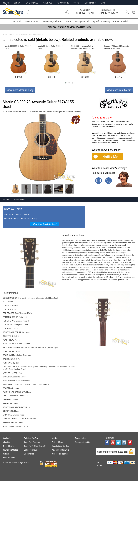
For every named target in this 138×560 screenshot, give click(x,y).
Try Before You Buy (101, 21)
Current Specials (121, 21)
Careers (6, 454)
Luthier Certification (31, 450)
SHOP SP (6, 3)
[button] (65, 83)
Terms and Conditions (83, 442)
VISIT (103, 3)
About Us (6, 442)
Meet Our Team (9, 458)
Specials (55, 438)
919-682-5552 (108, 13)
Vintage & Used (81, 21)
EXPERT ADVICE (32, 3)
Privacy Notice (80, 438)
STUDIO (76, 3)
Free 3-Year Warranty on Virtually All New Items (69, 26)
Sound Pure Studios (10, 450)
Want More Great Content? (45, 224)
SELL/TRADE (47, 3)
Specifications (19, 200)
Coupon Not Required (60, 454)
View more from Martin (119, 90)
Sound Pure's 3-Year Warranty (35, 446)
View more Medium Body (20, 90)
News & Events (8, 446)
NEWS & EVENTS (90, 3)
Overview (6, 200)
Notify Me (110, 156)
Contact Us (7, 438)
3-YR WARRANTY (63, 3)
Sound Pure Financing (32, 442)
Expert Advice (29, 454)
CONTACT (17, 3)
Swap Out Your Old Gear (60, 446)
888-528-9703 (85, 13)
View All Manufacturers (60, 450)
